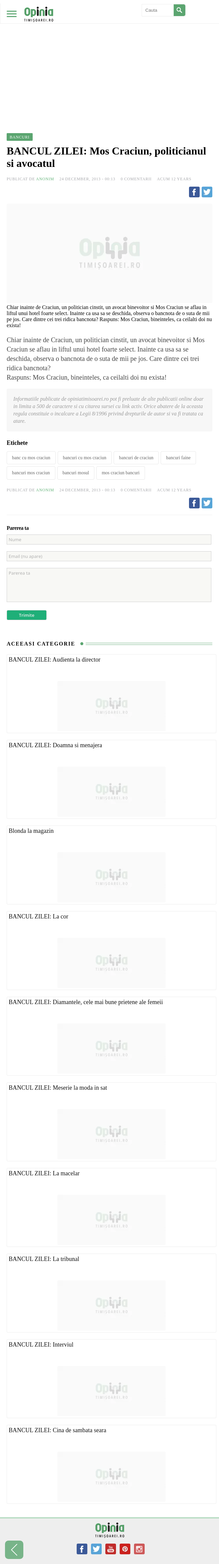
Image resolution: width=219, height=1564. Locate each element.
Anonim (45, 179)
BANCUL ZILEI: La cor (38, 916)
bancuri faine (178, 457)
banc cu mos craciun (31, 457)
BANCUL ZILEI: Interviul (41, 1344)
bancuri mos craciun (31, 472)
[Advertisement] (109, 50)
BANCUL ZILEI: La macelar (44, 1173)
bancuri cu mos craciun (84, 457)
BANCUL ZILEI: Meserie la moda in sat (58, 1087)
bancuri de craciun (136, 457)
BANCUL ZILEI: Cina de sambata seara (57, 1430)
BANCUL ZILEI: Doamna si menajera (55, 745)
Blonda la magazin (31, 830)
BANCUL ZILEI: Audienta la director (54, 659)
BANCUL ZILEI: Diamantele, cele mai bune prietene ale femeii (86, 1002)
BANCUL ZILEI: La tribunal (44, 1259)
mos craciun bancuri (121, 472)
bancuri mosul (76, 472)
